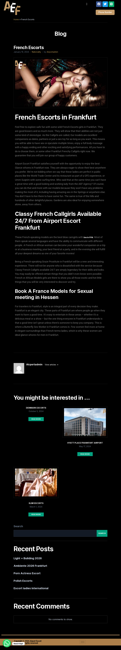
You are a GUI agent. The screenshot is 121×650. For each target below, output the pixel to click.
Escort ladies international (31, 590)
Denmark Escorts (36, 409)
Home (16, 21)
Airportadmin (52, 53)
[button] (86, 4)
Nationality (36, 53)
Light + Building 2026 (28, 560)
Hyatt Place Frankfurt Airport (85, 444)
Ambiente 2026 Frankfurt (30, 567)
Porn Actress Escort (27, 575)
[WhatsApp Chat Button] (7, 643)
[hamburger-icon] (83, 644)
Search (18, 528)
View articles (51, 366)
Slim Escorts (36, 505)
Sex (85, 239)
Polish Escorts (23, 582)
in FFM (90, 239)
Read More (36, 421)
